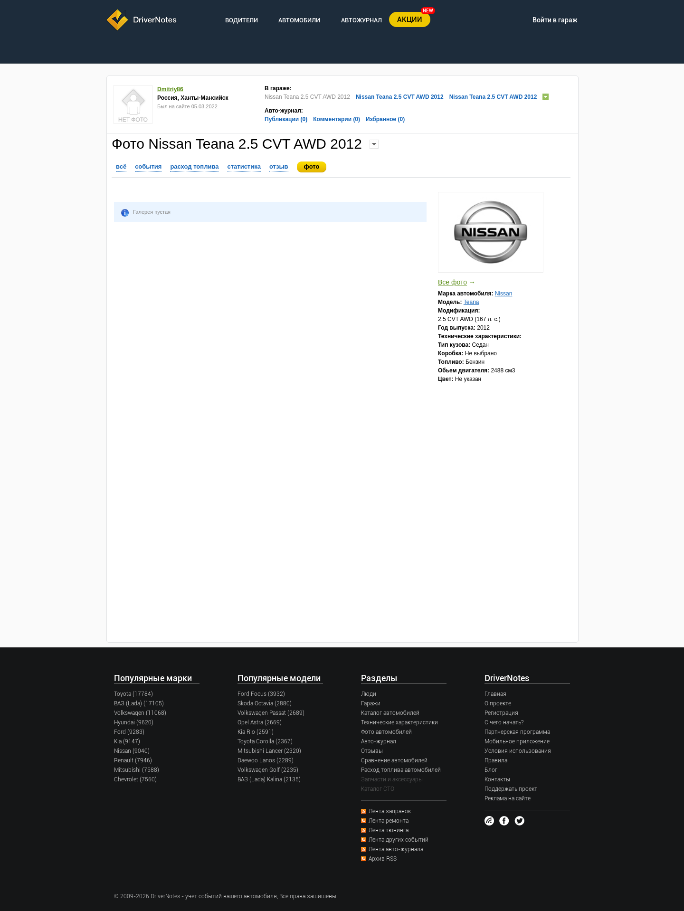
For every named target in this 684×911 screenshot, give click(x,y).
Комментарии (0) (336, 119)
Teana (471, 302)
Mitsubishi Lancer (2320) (269, 751)
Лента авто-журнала (396, 849)
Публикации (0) (286, 119)
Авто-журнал (378, 741)
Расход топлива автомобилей (401, 770)
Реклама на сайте (507, 798)
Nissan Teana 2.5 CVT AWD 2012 (400, 97)
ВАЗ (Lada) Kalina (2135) (269, 779)
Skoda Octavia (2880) (265, 703)
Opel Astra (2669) (260, 722)
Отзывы (372, 751)
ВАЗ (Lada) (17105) (139, 703)
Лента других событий (398, 839)
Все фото (452, 282)
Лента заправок (390, 811)
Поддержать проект (510, 789)
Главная (495, 694)
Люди (368, 694)
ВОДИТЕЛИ (241, 20)
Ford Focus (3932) (261, 694)
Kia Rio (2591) (256, 732)
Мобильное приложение (517, 741)
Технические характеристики (399, 722)
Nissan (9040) (132, 751)
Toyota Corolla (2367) (265, 741)
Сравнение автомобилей (394, 760)
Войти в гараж (555, 20)
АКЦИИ (409, 19)
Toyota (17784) (133, 694)
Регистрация (501, 713)
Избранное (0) (385, 119)
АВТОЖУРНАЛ (361, 20)
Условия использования (517, 751)
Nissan (504, 293)
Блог (490, 770)
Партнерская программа (517, 732)
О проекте (497, 703)
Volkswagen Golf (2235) (268, 770)
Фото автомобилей (386, 732)
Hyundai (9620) (133, 722)
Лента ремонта (388, 820)
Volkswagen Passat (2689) (271, 713)
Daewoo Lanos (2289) (266, 760)
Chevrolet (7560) (135, 779)
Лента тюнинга (388, 830)
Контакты (497, 779)
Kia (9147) (127, 741)
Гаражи (370, 703)
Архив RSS (383, 858)
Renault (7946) (133, 760)
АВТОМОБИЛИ (299, 20)
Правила (495, 760)
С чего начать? (503, 722)
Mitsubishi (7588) (136, 770)
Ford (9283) (129, 732)
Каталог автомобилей (390, 713)
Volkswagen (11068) (140, 713)
